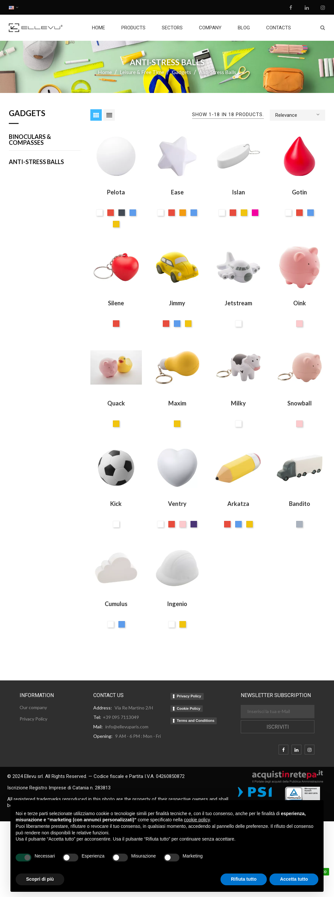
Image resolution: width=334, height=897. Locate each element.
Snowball (299, 403)
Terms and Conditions (195, 720)
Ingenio (177, 603)
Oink (299, 303)
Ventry (177, 503)
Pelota (116, 192)
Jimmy (177, 303)
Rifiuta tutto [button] (244, 879)
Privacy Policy (189, 696)
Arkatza (238, 503)
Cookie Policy (188, 708)
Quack (116, 403)
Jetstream (238, 303)
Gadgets (27, 113)
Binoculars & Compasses (30, 140)
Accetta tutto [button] (294, 879)
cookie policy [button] (197, 819)
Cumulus (116, 603)
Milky (238, 403)
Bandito (299, 503)
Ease (177, 192)
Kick (116, 503)
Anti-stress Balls (36, 162)
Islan (238, 192)
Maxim (177, 403)
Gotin (299, 192)
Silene (116, 303)
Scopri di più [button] (40, 879)
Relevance (297, 114)
